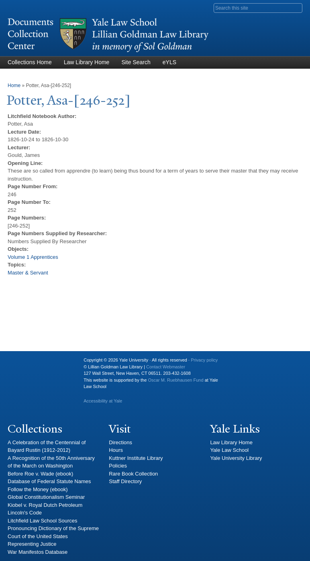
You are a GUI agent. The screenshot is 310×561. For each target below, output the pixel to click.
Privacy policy (204, 360)
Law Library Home (87, 62)
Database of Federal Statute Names (49, 481)
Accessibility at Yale (103, 400)
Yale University (20, 363)
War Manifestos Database (37, 552)
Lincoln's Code (25, 513)
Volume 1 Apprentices (33, 257)
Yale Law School (229, 450)
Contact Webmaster (165, 366)
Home (14, 85)
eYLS (169, 62)
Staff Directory (125, 481)
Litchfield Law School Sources (42, 521)
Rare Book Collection (133, 474)
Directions (120, 442)
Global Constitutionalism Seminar (46, 497)
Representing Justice (32, 544)
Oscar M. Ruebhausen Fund (175, 380)
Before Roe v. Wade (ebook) (40, 474)
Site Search (135, 62)
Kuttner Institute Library (136, 458)
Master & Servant (28, 273)
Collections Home (30, 62)
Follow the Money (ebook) (38, 489)
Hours (116, 450)
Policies (118, 466)
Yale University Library (236, 458)
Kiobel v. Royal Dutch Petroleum (45, 505)
